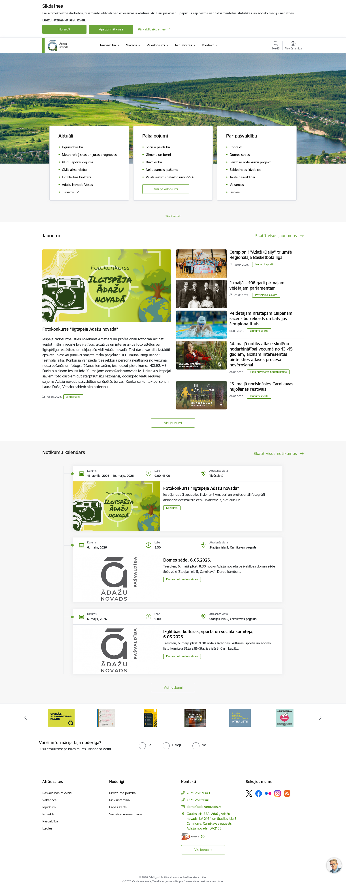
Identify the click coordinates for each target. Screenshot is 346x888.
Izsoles (47, 828)
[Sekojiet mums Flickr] (268, 793)
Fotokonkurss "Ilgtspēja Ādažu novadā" (80, 329)
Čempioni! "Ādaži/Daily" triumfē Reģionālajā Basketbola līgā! (260, 254)
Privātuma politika (122, 793)
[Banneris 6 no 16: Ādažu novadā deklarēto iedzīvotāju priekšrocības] (240, 717)
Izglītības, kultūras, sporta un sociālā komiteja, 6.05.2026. (208, 634)
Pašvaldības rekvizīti (56, 793)
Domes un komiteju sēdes (182, 579)
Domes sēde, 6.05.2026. (187, 560)
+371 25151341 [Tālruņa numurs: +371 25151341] (198, 800)
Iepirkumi (49, 807)
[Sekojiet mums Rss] (287, 793)
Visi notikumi (173, 687)
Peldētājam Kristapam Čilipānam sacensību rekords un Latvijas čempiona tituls (260, 318)
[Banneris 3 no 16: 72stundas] (106, 717)
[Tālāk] (320, 718)
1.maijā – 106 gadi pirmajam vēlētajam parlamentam (256, 285)
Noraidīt (64, 29)
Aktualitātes (73, 396)
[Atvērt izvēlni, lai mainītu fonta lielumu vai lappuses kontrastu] (293, 46)
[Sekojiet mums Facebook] (258, 793)
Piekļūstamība (119, 800)
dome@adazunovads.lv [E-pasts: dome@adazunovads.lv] (204, 807)
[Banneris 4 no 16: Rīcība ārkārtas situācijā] (150, 717)
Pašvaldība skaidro (266, 295)
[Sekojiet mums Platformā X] (249, 793)
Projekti (48, 814)
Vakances (49, 800)
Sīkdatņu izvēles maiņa (126, 814)
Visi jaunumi (173, 423)
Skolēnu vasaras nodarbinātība (268, 371)
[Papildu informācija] (202, 836)
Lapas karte (118, 807)
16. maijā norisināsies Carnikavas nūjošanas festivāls (261, 386)
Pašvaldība (50, 821)
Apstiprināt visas (111, 29)
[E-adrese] (190, 836)
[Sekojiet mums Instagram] (277, 793)
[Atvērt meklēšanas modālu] (276, 46)
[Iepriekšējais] (25, 718)
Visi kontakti (203, 850)
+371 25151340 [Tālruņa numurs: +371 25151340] (198, 793)
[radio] (145, 745)
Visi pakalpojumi (166, 189)
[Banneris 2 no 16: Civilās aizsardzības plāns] (61, 717)
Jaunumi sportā (264, 264)
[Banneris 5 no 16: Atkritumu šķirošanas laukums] (195, 717)
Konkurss (172, 507)
